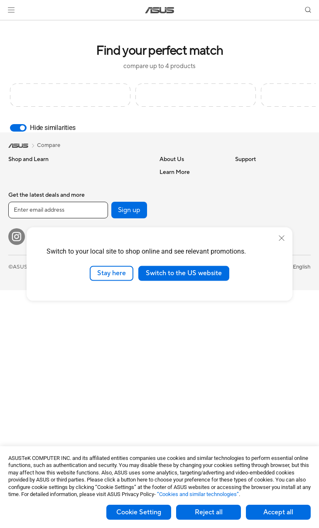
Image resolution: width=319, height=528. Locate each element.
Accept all (278, 512)
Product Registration (185, 321)
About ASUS (175, 172)
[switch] (18, 128)
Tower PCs (21, 322)
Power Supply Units (106, 196)
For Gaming (22, 260)
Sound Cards (98, 209)
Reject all (209, 512)
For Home (20, 210)
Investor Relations (182, 209)
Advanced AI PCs (256, 222)
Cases (89, 172)
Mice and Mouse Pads (109, 341)
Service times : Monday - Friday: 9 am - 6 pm (190, 362)
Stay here (111, 273)
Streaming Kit (99, 366)
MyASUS (171, 403)
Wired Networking (105, 303)
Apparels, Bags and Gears (113, 378)
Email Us (170, 334)
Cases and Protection (108, 391)
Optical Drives (100, 221)
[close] (281, 238)
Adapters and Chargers (111, 403)
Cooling (92, 184)
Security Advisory (181, 378)
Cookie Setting (138, 512)
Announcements (179, 196)
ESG (240, 172)
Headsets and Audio (107, 353)
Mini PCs (19, 360)
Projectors (21, 297)
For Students (24, 247)
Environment (250, 184)
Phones (17, 184)
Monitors (19, 285)
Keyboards (95, 328)
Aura (241, 309)
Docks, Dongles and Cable (114, 416)
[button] (11, 10)
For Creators (24, 235)
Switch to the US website (184, 273)
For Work (19, 222)
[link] (159, 10)
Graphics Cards (27, 404)
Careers (169, 184)
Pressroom (173, 221)
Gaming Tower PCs (31, 335)
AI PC (242, 209)
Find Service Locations (187, 309)
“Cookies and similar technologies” (198, 494)
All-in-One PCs (26, 310)
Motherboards (26, 392)
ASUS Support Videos (187, 390)
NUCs (15, 347)
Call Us (168, 346)
